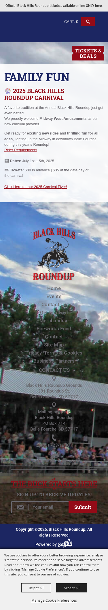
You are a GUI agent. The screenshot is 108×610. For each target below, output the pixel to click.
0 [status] (77, 21)
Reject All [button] (36, 588)
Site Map (54, 345)
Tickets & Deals (88, 53)
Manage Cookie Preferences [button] (54, 600)
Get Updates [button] (82, 507)
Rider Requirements (20, 150)
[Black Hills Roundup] (25, 35)
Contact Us (54, 304)
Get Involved (54, 312)
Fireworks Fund (54, 328)
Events (54, 296)
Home (54, 288)
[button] (88, 24)
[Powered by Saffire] (66, 544)
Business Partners (54, 361)
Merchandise (54, 320)
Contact (54, 337)
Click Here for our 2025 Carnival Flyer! (35, 187)
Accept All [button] (71, 588)
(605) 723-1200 (54, 445)
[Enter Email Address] (40, 507)
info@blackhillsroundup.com (54, 460)
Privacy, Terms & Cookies (53, 353)
